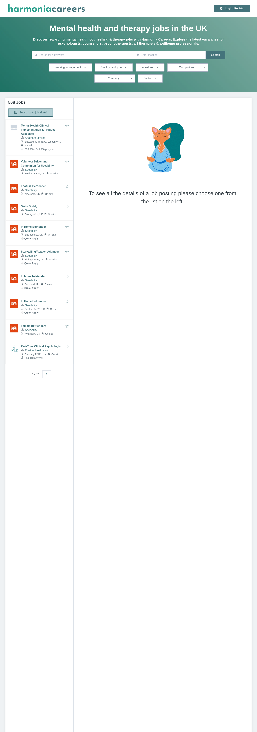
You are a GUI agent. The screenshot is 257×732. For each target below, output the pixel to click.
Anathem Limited (35, 137)
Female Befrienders (33, 325)
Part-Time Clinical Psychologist (41, 346)
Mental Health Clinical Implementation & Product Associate (38, 129)
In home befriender (33, 276)
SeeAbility (31, 330)
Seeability (31, 169)
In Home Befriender (33, 226)
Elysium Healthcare (36, 350)
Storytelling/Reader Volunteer (40, 251)
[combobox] (83, 55)
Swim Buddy (29, 206)
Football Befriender (33, 186)
